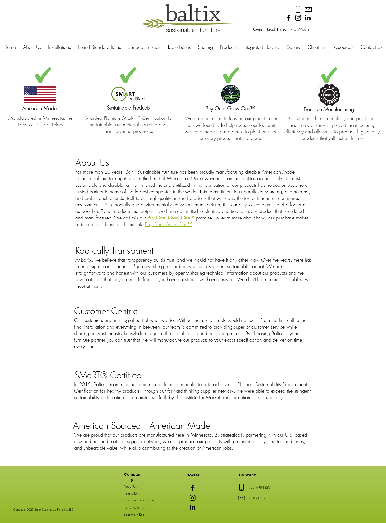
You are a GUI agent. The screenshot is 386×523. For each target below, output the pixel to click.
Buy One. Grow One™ (168, 224)
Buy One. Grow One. (139, 500)
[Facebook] (288, 18)
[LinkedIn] (308, 18)
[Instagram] (298, 18)
